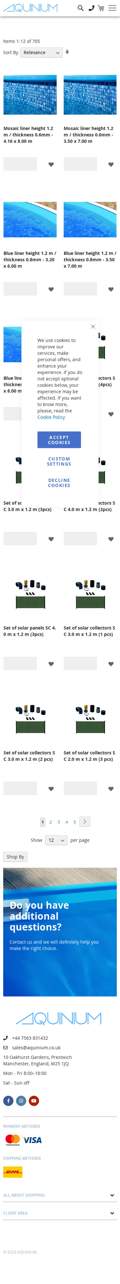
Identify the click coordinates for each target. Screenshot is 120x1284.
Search (80, 3)
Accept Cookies (59, 439)
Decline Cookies (59, 482)
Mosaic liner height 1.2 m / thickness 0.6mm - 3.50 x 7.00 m (88, 134)
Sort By (10, 52)
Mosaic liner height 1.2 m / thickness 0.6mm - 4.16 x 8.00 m (28, 134)
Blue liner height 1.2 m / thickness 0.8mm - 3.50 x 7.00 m (90, 259)
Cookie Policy (51, 417)
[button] (51, 164)
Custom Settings (59, 461)
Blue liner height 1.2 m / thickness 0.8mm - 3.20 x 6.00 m (30, 259)
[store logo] (31, 8)
